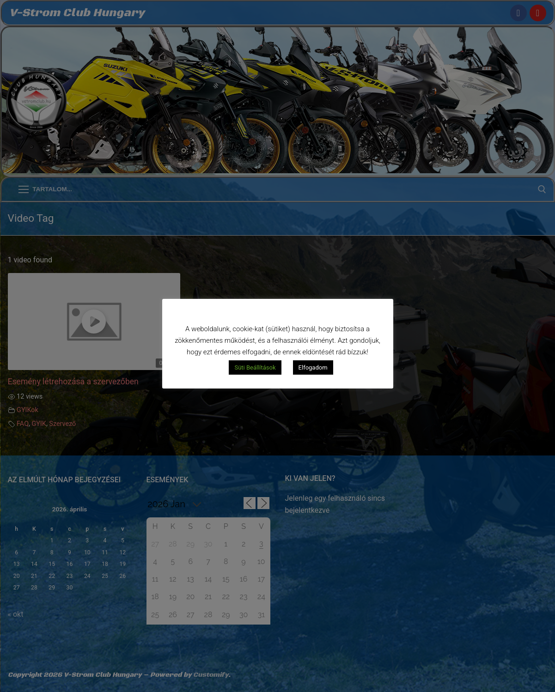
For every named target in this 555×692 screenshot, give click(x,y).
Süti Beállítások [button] (254, 367)
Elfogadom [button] (313, 367)
